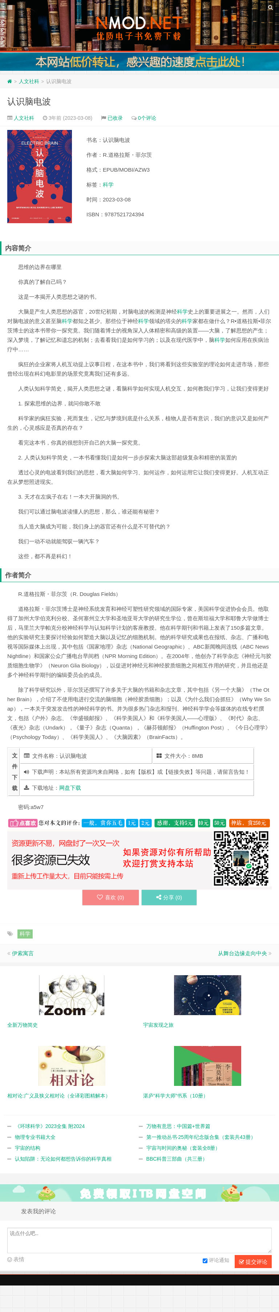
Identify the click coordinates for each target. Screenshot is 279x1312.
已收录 (115, 118)
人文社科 (29, 81)
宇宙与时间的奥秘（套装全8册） (183, 1148)
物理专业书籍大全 (35, 1137)
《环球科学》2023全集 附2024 (50, 1126)
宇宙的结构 (27, 1148)
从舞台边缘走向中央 (242, 953)
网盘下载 (70, 788)
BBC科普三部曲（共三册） (177, 1159)
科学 (108, 184)
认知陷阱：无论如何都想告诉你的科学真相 (63, 1159)
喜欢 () (110, 897)
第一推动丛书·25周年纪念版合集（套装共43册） (201, 1137)
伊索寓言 (23, 953)
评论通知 (216, 1260)
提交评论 (253, 1262)
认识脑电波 (29, 101)
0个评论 (147, 118)
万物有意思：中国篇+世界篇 (178, 1126)
